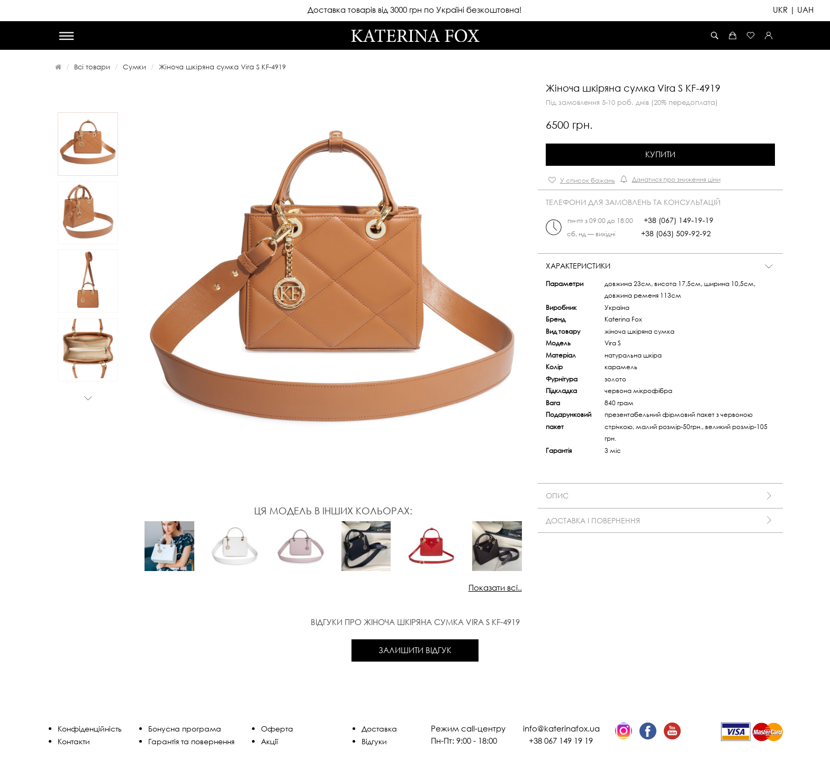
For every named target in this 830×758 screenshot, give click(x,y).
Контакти (74, 741)
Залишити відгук (415, 650)
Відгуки (374, 741)
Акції (269, 741)
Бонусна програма (184, 728)
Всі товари (92, 67)
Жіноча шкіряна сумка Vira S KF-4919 (222, 67)
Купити (660, 154)
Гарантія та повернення (191, 741)
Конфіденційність (90, 728)
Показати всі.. (495, 587)
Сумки (134, 67)
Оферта (277, 728)
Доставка (379, 728)
